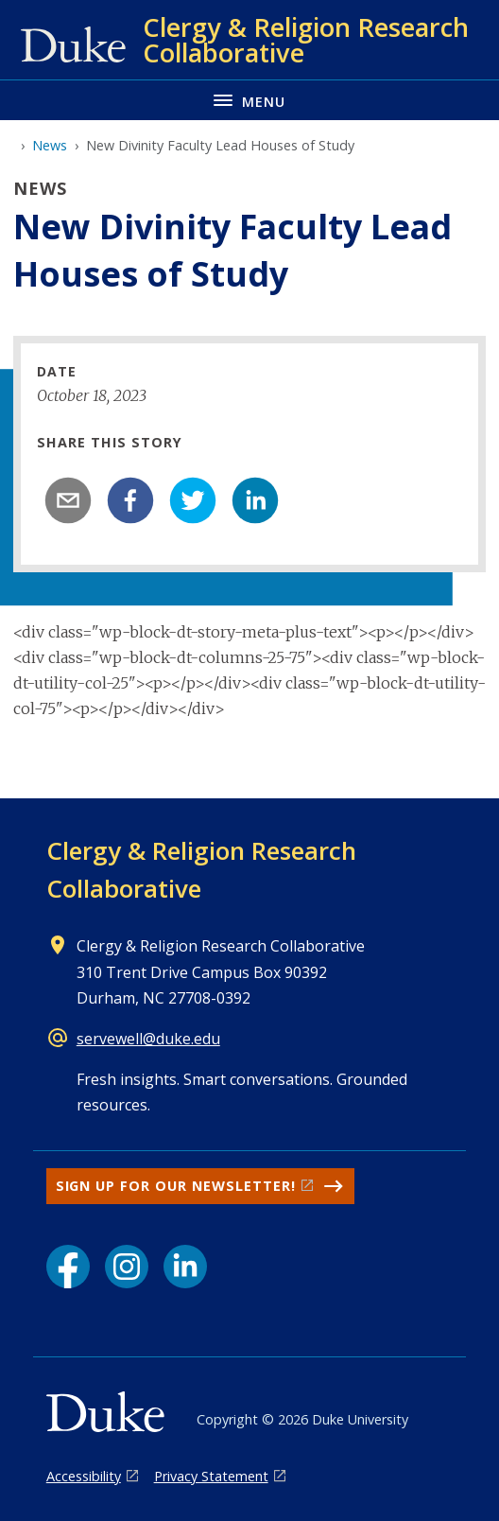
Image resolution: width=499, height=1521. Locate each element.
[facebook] (130, 500)
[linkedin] (255, 500)
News (49, 145)
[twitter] (192, 500)
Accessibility (83, 1476)
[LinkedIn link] (185, 1266)
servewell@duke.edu (148, 1038)
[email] (68, 500)
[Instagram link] (126, 1266)
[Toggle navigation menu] (249, 99)
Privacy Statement (211, 1476)
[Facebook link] (68, 1266)
